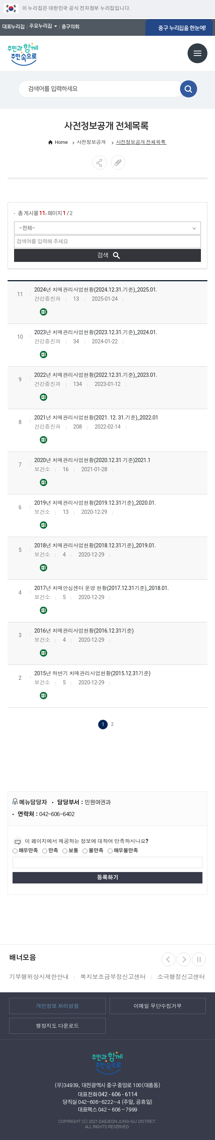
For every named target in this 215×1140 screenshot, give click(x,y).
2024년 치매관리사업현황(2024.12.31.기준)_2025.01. (95, 288)
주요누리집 (40, 26)
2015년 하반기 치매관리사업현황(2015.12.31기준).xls (43, 694)
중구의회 (71, 26)
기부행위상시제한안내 (39, 975)
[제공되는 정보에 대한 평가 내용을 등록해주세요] (107, 861)
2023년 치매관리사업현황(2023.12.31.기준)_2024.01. (95, 331)
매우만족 (25, 849)
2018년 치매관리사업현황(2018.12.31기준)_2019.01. (95, 544)
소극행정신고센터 (181, 975)
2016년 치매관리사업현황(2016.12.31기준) (84, 629)
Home (61, 140)
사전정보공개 (92, 140)
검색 (188, 87)
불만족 (93, 849)
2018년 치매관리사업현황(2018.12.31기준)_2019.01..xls (43, 566)
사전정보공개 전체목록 (141, 140)
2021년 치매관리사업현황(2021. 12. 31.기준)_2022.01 (96, 416)
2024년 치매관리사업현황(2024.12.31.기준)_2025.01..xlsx (43, 310)
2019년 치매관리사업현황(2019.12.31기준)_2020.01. (95, 501)
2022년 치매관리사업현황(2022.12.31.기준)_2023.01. (95, 373)
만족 (50, 849)
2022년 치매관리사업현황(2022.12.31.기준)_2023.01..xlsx (43, 396)
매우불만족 (123, 849)
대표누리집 (13, 26)
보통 (70, 849)
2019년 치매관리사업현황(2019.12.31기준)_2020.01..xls (43, 524)
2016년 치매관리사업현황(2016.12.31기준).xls (43, 651)
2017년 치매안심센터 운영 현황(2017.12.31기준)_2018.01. (101, 587)
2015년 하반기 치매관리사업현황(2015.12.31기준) (92, 672)
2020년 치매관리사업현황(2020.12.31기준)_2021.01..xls (43, 481)
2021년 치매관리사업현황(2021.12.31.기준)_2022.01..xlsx (43, 438)
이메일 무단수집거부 (158, 1004)
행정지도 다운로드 (57, 1024)
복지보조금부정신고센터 (113, 975)
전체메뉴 (197, 51)
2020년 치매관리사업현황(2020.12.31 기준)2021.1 (92, 459)
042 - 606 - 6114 (117, 1092)
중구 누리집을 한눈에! (186, 26)
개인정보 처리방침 (57, 1004)
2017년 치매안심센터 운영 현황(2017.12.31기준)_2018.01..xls (43, 609)
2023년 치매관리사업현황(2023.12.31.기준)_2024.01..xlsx (43, 353)
